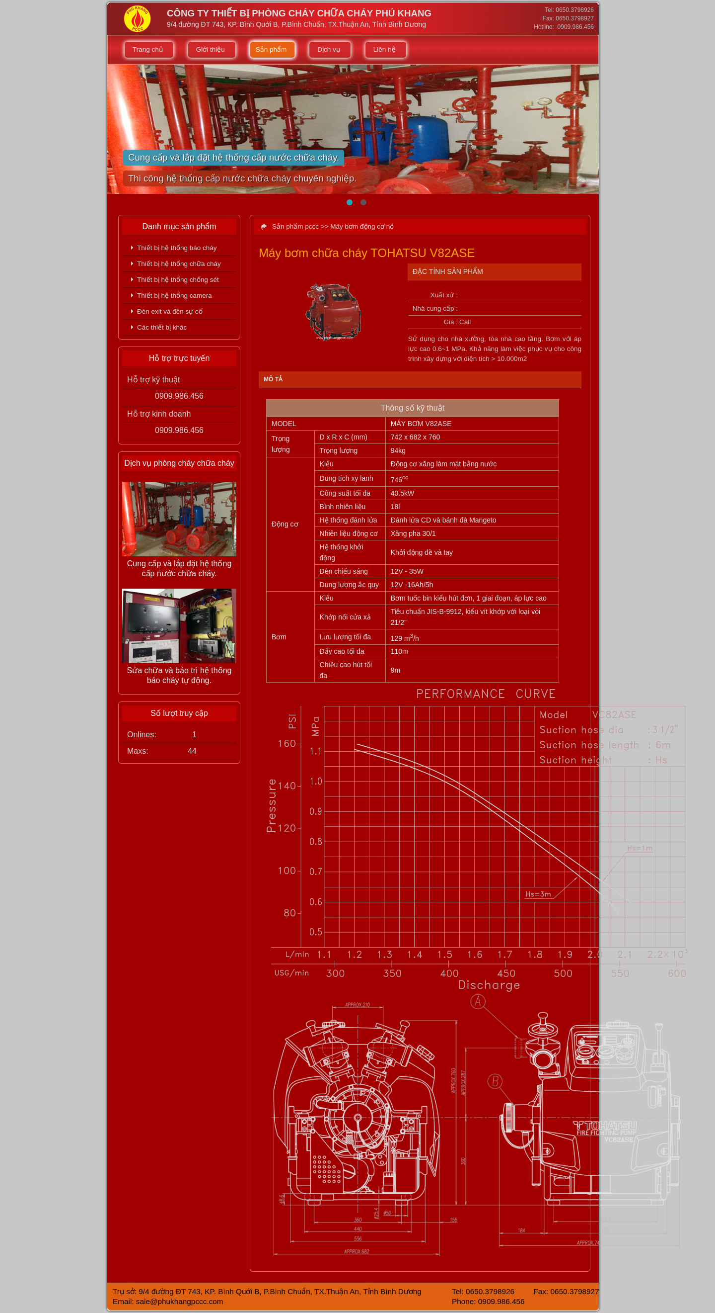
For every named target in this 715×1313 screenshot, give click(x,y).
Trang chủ (148, 49)
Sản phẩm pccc (295, 226)
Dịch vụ (328, 49)
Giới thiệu (210, 49)
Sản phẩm (271, 49)
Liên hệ (384, 49)
